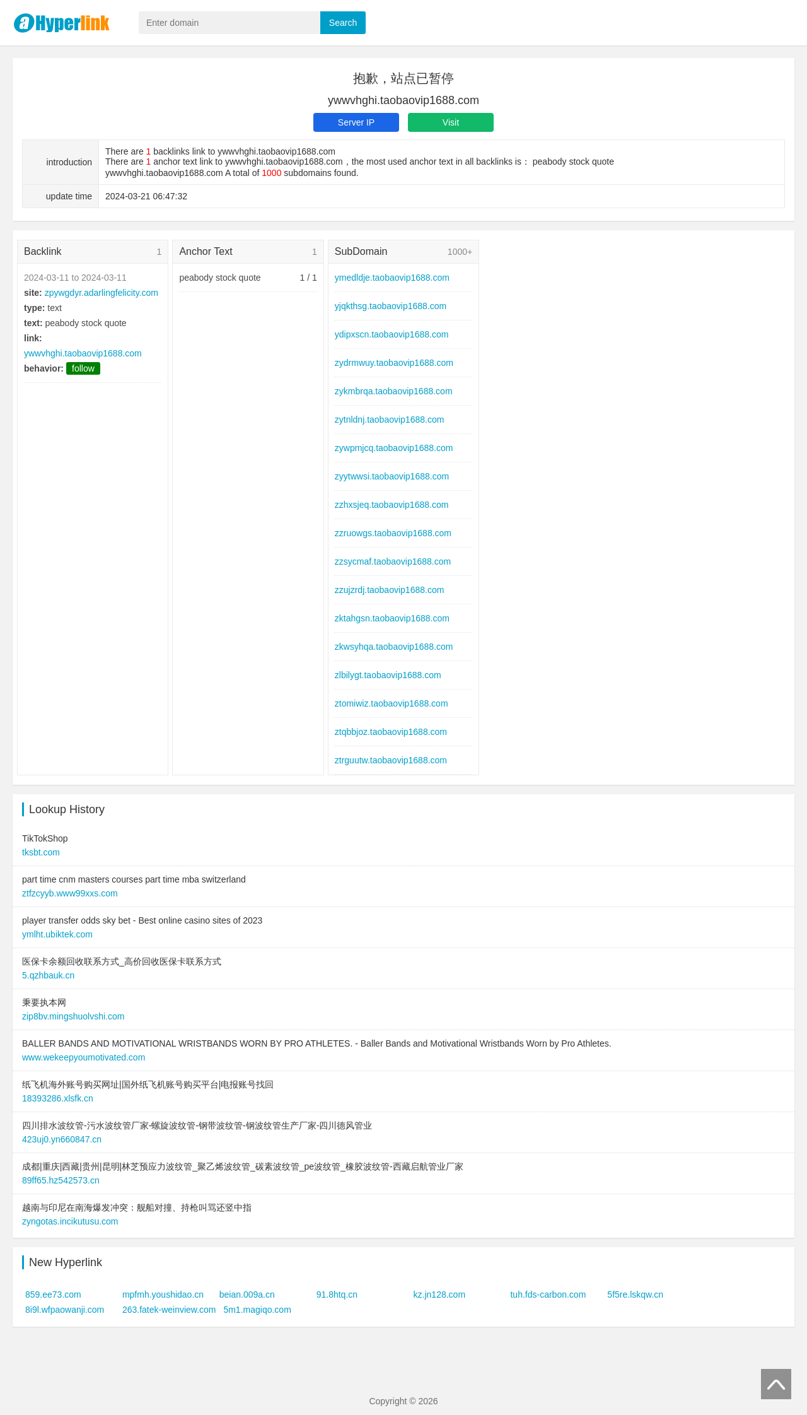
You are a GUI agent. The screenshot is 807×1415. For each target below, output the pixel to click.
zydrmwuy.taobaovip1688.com (394, 363)
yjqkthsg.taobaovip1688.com (390, 306)
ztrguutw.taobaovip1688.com (391, 760)
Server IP (356, 122)
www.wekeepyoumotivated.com (83, 1057)
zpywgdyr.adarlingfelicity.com (101, 293)
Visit (451, 122)
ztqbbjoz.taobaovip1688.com (391, 732)
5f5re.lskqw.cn (635, 1294)
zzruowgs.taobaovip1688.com (393, 533)
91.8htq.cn (336, 1294)
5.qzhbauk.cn (48, 975)
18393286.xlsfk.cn (57, 1098)
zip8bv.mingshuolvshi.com (73, 1016)
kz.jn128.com (439, 1294)
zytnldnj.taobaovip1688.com (389, 419)
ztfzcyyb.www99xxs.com (70, 893)
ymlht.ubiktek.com (57, 934)
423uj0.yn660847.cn (62, 1139)
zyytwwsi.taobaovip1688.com (392, 476)
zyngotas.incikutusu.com (70, 1221)
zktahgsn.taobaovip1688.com (392, 618)
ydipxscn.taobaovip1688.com (392, 334)
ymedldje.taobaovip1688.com (392, 278)
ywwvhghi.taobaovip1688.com (83, 353)
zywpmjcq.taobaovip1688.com (394, 448)
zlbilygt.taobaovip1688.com (388, 675)
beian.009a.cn (247, 1294)
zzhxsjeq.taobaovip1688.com (392, 505)
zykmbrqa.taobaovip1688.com (394, 391)
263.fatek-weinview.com (169, 1310)
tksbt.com (41, 852)
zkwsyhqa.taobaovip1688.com (394, 647)
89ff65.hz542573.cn (61, 1180)
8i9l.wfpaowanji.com (64, 1310)
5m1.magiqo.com (257, 1310)
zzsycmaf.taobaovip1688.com (393, 561)
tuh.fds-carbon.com (548, 1294)
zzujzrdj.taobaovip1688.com (389, 590)
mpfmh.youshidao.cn (163, 1294)
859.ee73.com (53, 1294)
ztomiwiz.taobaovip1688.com (391, 703)
